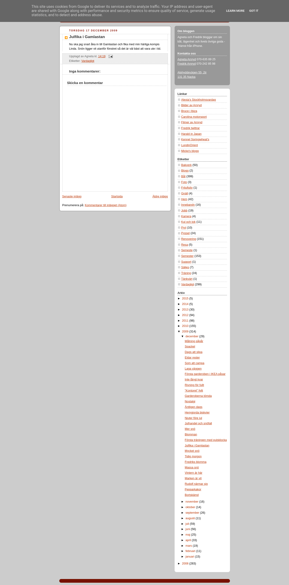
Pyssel (185, 233)
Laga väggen (193, 368)
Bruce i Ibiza (189, 111)
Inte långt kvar (194, 379)
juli (187, 523)
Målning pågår (194, 341)
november (192, 501)
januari (190, 556)
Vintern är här (193, 472)
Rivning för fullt (194, 385)
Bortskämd (192, 495)
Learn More (235, 10)
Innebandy (188, 204)
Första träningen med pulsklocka (206, 440)
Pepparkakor (193, 489)
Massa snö (192, 467)
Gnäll (184, 193)
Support (186, 261)
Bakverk (186, 165)
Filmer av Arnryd (192, 122)
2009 (185, 331)
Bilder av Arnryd (191, 105)
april (188, 540)
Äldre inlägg (160, 196)
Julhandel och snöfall (198, 423)
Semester (187, 256)
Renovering (188, 239)
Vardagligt (87, 61)
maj (188, 534)
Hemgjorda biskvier (197, 412)
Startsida (117, 196)
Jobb (184, 210)
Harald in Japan (191, 134)
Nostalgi (190, 401)
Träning (186, 273)
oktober (190, 507)
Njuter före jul (193, 418)
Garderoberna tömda (198, 396)
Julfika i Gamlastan (87, 37)
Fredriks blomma (195, 462)
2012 (185, 315)
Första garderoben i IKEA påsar (205, 374)
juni (188, 529)
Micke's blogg (190, 151)
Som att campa (194, 363)
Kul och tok (188, 221)
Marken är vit (193, 478)
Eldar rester (192, 357)
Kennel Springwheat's (195, 139)
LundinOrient (189, 145)
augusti (190, 518)
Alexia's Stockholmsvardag (198, 99)
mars (189, 545)
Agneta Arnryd (187, 59)
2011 (185, 320)
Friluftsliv (187, 187)
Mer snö (190, 429)
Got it (253, 10)
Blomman (191, 434)
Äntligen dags (193, 407)
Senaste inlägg (71, 196)
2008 (185, 563)
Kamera (186, 216)
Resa (184, 244)
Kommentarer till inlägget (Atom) (106, 205)
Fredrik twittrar (190, 128)
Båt (183, 176)
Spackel (190, 346)
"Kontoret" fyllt (194, 390)
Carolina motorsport (194, 116)
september (192, 512)
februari (190, 551)
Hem (184, 199)
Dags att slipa (193, 352)
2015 (185, 298)
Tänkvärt (187, 278)
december (192, 336)
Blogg (185, 170)
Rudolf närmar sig (196, 483)
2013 (185, 309)
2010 (185, 326)
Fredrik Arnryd (187, 63)
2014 (185, 304)
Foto (184, 182)
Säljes (185, 267)
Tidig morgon (193, 456)
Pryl (183, 227)
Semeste (187, 250)
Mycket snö (192, 450)
